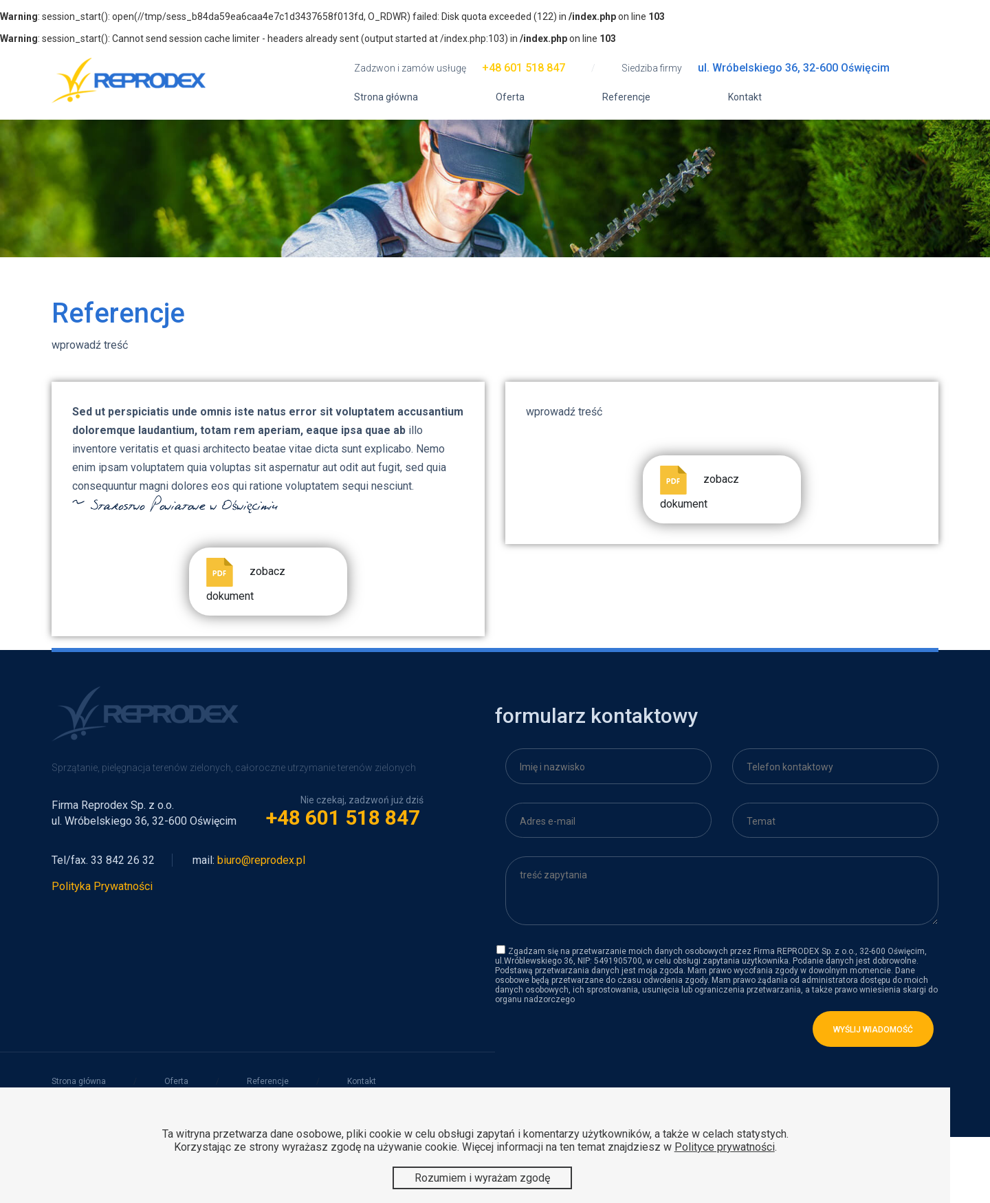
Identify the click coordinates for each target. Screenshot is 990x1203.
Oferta (510, 96)
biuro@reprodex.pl (261, 860)
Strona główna (386, 96)
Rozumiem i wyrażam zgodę (482, 1177)
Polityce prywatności (724, 1146)
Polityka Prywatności (102, 886)
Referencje (626, 96)
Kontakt (745, 96)
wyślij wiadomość (873, 1029)
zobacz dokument (245, 580)
